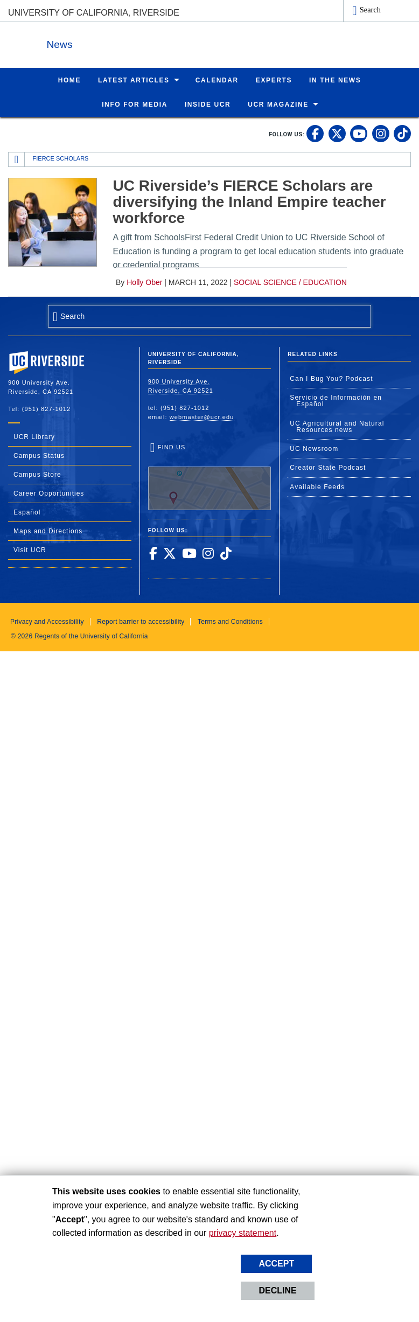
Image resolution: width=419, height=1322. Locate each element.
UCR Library (34, 436)
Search (370, 9)
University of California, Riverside (93, 12)
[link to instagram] (380, 133)
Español (26, 512)
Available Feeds (317, 486)
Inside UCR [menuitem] (208, 104)
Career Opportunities (48, 493)
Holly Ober (144, 281)
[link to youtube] (358, 133)
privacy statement (242, 1232)
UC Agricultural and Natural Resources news (337, 426)
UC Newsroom (314, 448)
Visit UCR (29, 549)
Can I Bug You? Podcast (331, 378)
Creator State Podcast (328, 467)
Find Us (209, 476)
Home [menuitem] (69, 80)
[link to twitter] (337, 133)
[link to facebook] (315, 133)
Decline (277, 1290)
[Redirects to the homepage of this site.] (17, 159)
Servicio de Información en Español (336, 400)
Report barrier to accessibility (140, 621)
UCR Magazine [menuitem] (278, 104)
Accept (276, 1263)
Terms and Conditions (230, 621)
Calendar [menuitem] (217, 80)
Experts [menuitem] (274, 80)
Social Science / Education (290, 281)
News (126, 42)
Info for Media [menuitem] (134, 104)
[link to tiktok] (402, 133)
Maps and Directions (47, 530)
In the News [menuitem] (335, 80)
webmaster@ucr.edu (202, 416)
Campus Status (39, 455)
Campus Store (37, 474)
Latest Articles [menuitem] (134, 80)
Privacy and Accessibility (47, 621)
